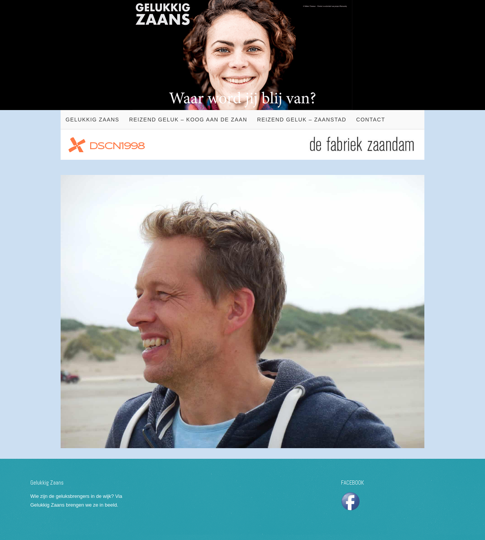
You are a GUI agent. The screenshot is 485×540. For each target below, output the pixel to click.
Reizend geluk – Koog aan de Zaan (188, 120)
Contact (370, 120)
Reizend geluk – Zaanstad (301, 120)
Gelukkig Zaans (92, 120)
